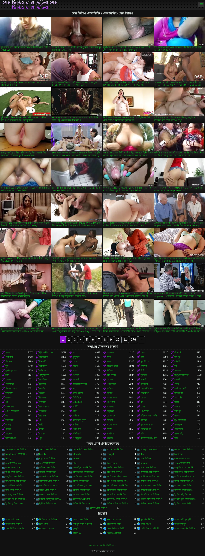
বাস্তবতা (42, 411)
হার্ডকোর (111, 352)
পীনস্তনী (177, 352)
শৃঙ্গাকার (144, 375)
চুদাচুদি (76, 528)
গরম (75, 370)
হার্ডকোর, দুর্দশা (79, 420)
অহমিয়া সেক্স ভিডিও (14, 476)
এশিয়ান (42, 370)
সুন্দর (109, 361)
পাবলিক (110, 433)
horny (8, 458)
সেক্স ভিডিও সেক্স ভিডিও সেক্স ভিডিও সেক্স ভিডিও (30, 5)
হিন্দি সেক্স (43, 524)
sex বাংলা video (13, 463)
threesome (112, 463)
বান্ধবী (143, 379)
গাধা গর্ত (111, 406)
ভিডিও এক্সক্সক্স (114, 533)
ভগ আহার (44, 406)
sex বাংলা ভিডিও (47, 463)
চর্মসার (110, 388)
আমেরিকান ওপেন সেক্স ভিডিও (50, 485)
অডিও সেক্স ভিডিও (48, 467)
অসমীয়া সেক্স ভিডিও (150, 472)
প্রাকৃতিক (43, 379)
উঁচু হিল (110, 411)
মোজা (8, 429)
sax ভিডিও (146, 458)
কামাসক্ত (43, 366)
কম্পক (177, 406)
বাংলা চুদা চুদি (180, 524)
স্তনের (177, 415)
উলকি (109, 393)
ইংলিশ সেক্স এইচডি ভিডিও (185, 503)
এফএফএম (10, 406)
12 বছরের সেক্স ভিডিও (15, 449)
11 (125, 339)
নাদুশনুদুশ (178, 424)
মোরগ (143, 397)
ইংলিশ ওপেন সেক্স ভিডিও (16, 499)
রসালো (144, 420)
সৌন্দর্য (144, 366)
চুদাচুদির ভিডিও (147, 519)
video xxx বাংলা (46, 528)
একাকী (177, 379)
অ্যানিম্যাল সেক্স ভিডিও (83, 476)
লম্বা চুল (177, 411)
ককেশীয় (9, 393)
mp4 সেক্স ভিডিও (47, 458)
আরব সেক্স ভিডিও (47, 490)
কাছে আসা (78, 393)
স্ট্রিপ (176, 366)
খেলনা (76, 375)
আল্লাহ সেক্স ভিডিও (14, 494)
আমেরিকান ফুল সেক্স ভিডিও (84, 485)
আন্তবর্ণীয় (178, 393)
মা (142, 402)
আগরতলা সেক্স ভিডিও (15, 481)
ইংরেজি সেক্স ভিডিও (150, 494)
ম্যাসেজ (8, 433)
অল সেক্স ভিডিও (114, 472)
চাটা (142, 433)
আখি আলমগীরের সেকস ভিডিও (185, 476)
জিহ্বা (109, 429)
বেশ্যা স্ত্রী (178, 397)
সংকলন (177, 370)
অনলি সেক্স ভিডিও (115, 467)
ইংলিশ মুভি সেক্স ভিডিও (117, 503)
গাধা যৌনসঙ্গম (147, 388)
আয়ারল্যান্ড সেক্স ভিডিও (152, 485)
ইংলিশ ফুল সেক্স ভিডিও (185, 499)
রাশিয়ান (42, 402)
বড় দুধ (177, 357)
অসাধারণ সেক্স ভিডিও (184, 472)
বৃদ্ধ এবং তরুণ (147, 424)
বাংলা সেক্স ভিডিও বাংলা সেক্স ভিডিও (84, 519)
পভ (74, 388)
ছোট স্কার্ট (77, 429)
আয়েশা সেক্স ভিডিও (183, 485)
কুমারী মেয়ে (146, 361)
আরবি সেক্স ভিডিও (81, 490)
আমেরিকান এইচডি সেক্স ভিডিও (16, 485)
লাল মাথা (145, 393)
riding (109, 458)
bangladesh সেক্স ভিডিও (16, 454)
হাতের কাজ (112, 397)
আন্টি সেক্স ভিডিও (81, 481)
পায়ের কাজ (112, 424)
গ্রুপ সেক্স (111, 402)
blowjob (77, 454)
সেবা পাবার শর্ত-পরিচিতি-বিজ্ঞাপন (102, 545)
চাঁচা (142, 357)
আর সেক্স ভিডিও (13, 490)
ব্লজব (7, 352)
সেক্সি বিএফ (146, 524)
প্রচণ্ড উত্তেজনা (12, 411)
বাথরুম (42, 433)
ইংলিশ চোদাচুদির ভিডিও (50, 499)
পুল (40, 438)
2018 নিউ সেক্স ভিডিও (83, 449)
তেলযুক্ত (111, 415)
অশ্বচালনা (43, 357)
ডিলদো (42, 397)
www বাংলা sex (12, 467)
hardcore (178, 454)
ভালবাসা (9, 420)
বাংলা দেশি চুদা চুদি (182, 519)
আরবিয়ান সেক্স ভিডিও (117, 490)
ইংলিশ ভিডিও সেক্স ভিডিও (84, 503)
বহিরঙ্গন (144, 384)
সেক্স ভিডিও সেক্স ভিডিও (16, 528)
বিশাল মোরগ (11, 388)
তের (75, 361)
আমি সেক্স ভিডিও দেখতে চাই (185, 481)
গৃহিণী (75, 406)
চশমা (176, 402)
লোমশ (110, 379)
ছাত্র (75, 411)
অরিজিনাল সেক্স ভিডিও (84, 472)
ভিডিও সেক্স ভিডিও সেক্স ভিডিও (50, 519)
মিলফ (75, 366)
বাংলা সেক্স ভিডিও (13, 524)
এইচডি (177, 361)
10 (117, 339)
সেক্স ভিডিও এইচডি (116, 528)
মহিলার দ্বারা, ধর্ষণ (149, 415)
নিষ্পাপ (8, 361)
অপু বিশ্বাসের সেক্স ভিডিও (185, 467)
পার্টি (41, 424)
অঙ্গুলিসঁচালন (181, 375)
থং (6, 402)
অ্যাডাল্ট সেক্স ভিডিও (48, 476)
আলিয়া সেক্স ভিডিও (183, 490)
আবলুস (9, 424)
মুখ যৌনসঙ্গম (180, 420)
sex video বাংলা (182, 458)
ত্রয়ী (7, 375)
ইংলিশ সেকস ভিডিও (150, 503)
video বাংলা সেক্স (182, 463)
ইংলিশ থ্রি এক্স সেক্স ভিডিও (84, 499)
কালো (41, 393)
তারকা (8, 397)
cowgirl (110, 454)
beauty (42, 454)
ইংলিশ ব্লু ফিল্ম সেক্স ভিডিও (16, 503)
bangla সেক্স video (149, 449)
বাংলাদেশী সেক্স (12, 519)
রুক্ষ (176, 438)
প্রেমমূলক (77, 438)
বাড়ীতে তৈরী (180, 388)
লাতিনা (76, 415)
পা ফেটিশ (145, 411)
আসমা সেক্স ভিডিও (48, 494)
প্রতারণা (42, 415)
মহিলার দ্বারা (112, 366)
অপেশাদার (111, 375)
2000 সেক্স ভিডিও (47, 449)
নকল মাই (178, 433)
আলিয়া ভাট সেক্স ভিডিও (152, 490)
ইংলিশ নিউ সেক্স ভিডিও (151, 499)
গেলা (143, 406)
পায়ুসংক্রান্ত (44, 375)
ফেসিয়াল (9, 384)
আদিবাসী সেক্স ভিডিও (49, 481)
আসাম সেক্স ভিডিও (82, 494)
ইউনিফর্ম (77, 433)
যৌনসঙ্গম (178, 429)
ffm (142, 454)
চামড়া (8, 379)
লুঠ (6, 366)
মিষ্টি (142, 370)
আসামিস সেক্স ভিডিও (117, 494)
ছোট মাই (9, 357)
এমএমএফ (77, 402)
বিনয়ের (42, 384)
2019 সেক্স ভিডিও (115, 449)
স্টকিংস (110, 370)
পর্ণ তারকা (111, 384)
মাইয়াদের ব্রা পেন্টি (149, 438)
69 (6, 415)
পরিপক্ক (76, 424)
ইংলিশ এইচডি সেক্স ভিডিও (185, 494)
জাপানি (76, 379)
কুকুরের (76, 357)
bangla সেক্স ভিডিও (183, 449)
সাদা (109, 357)
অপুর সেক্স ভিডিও (13, 472)
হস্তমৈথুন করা (11, 370)
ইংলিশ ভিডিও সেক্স (47, 503)
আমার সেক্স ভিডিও (149, 481)
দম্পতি (42, 388)
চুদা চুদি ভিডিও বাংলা (82, 524)
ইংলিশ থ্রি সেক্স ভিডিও (117, 499)
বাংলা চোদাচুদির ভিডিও (184, 528)
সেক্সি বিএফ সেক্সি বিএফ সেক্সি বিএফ (152, 528)
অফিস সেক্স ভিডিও (47, 472)
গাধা (143, 352)
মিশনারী (42, 361)
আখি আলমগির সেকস (117, 476)
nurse (76, 458)
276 (133, 339)
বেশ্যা (176, 384)
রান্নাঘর (110, 438)
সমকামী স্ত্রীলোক (80, 384)
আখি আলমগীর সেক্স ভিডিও (152, 476)
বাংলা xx (77, 533)
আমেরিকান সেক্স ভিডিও (118, 485)
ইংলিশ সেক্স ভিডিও (98, 508)
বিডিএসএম (10, 438)
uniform (144, 463)
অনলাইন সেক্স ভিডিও (82, 467)
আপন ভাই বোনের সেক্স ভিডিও (118, 481)
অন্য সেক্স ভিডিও (148, 467)
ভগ (74, 352)
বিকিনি (110, 420)
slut (75, 463)
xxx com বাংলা (114, 519)
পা (40, 420)
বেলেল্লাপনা (146, 429)
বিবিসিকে (77, 397)
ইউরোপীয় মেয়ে (46, 352)
